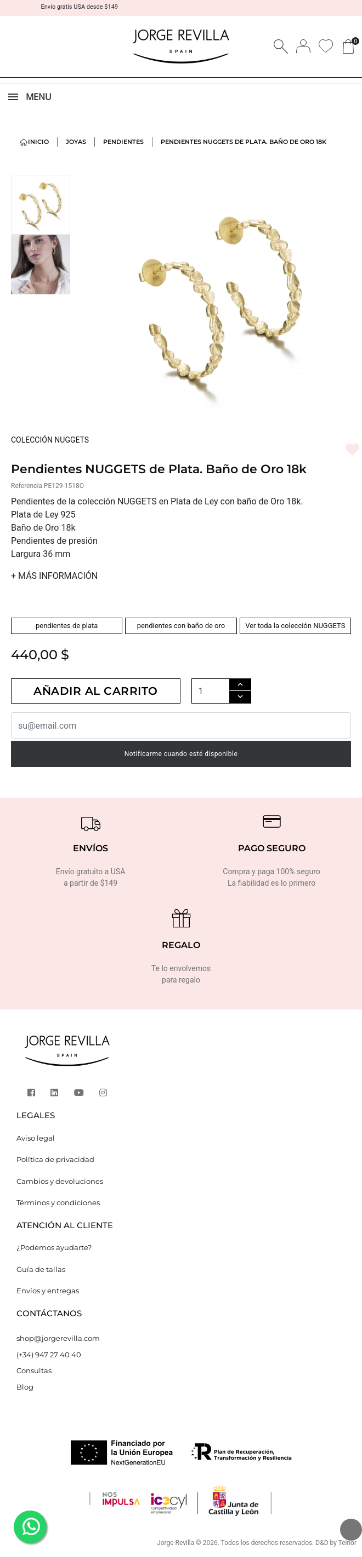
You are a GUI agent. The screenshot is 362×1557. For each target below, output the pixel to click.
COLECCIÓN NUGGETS (50, 439)
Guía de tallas (40, 1269)
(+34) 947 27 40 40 (48, 1354)
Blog (24, 1386)
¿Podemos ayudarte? (54, 1247)
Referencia (26, 486)
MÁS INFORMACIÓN (54, 576)
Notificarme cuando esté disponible (181, 754)
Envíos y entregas (47, 1290)
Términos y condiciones (58, 1202)
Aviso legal (35, 1138)
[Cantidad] (210, 691)
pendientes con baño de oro (181, 625)
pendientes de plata (67, 625)
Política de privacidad (55, 1159)
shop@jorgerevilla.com (58, 1338)
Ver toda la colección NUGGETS (295, 625)
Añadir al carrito (95, 691)
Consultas (34, 1370)
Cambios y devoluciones (59, 1181)
